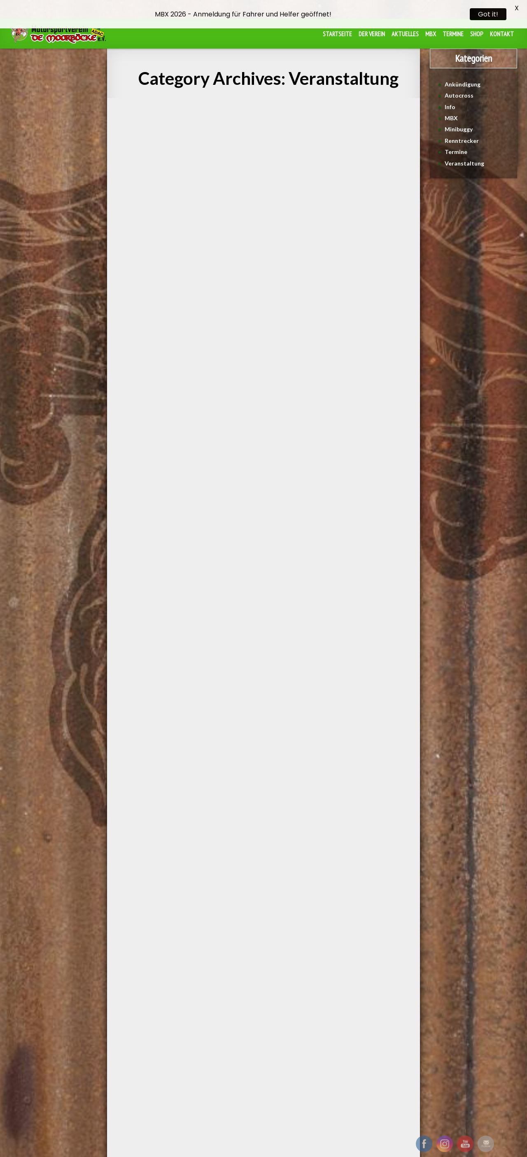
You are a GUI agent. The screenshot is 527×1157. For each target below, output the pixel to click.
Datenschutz (321, 1032)
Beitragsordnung (239, 1032)
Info (450, 94)
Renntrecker (462, 128)
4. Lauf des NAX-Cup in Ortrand (162, 181)
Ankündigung (462, 71)
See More (162, 322)
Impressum (283, 1032)
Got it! (488, 14)
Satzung (199, 1032)
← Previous (196, 963)
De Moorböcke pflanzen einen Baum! (263, 117)
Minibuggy (459, 117)
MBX (451, 105)
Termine (456, 139)
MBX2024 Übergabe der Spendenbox (364, 181)
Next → (340, 963)
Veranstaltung (140, 108)
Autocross (459, 82)
